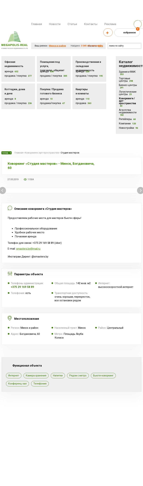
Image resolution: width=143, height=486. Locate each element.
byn (100, 46)
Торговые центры (126, 79)
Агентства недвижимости (128, 112)
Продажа (81, 103)
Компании (127, 123)
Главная (36, 24)
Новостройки (128, 127)
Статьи (72, 24)
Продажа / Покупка (15, 75)
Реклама (110, 24)
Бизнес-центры (128, 86)
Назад (6, 152)
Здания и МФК (127, 73)
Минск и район (57, 45)
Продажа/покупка (50, 103)
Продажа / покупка (51, 75)
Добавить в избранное (38, 179)
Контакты (90, 24)
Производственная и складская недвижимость (88, 66)
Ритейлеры (127, 119)
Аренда (9, 71)
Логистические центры (128, 93)
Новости (55, 24)
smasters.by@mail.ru (28, 248)
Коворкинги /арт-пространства (127, 102)
